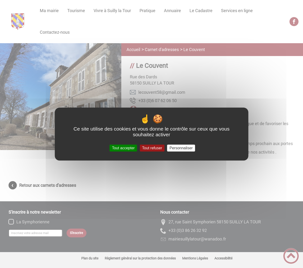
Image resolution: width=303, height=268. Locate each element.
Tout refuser (152, 148)
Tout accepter (123, 148)
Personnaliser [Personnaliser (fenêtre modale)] (181, 148)
